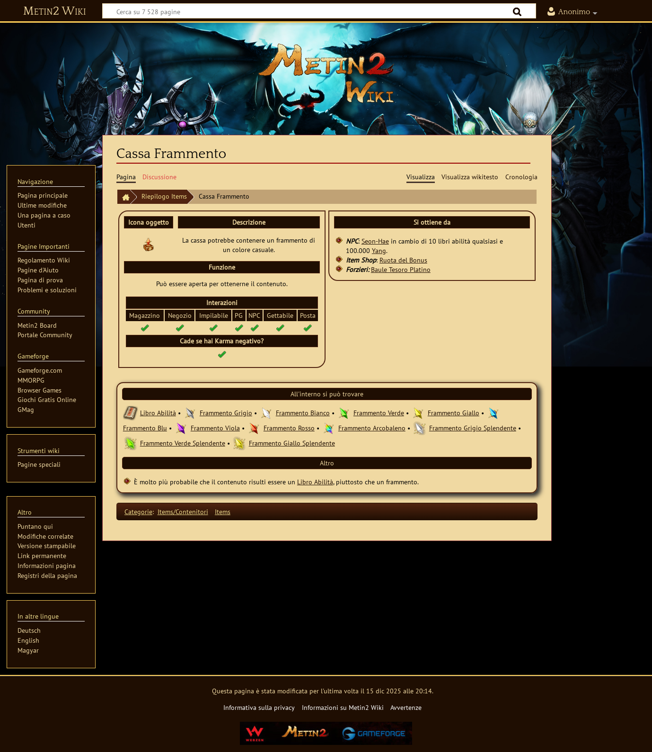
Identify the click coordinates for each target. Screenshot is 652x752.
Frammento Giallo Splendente (292, 442)
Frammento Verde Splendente (182, 442)
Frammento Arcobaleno (371, 427)
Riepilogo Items (164, 196)
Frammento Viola (215, 427)
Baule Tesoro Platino (401, 269)
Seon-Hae (375, 240)
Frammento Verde (378, 412)
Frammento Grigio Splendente (472, 427)
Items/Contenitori (183, 511)
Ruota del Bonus (403, 259)
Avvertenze (406, 707)
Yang (379, 250)
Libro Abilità (158, 412)
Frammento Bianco (303, 412)
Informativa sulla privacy (259, 707)
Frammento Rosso (289, 427)
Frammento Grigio (226, 412)
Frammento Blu (145, 427)
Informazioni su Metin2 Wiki (343, 707)
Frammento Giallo (453, 412)
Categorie (138, 511)
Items (222, 511)
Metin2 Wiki (54, 11)
